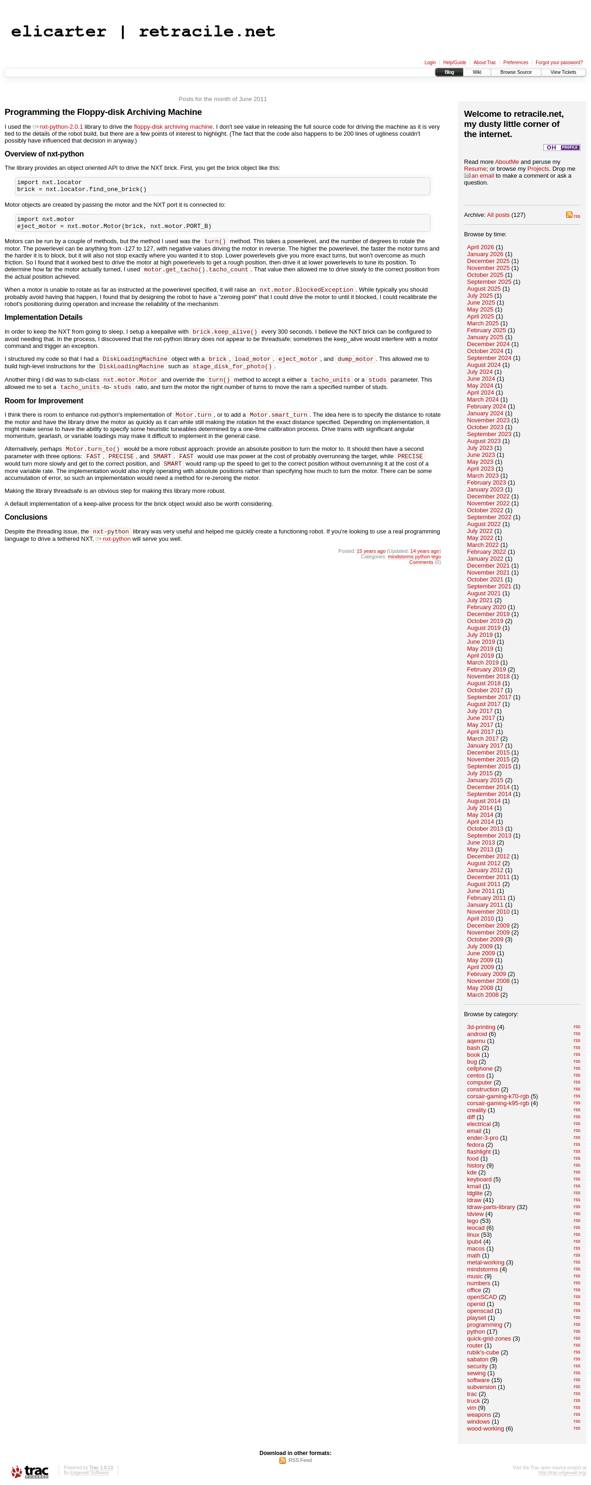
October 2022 (485, 510)
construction (483, 1089)
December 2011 (488, 877)
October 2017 (485, 690)
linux (473, 1234)
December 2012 (488, 856)
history (476, 1165)
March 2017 (483, 738)
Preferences (515, 62)
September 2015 (489, 766)
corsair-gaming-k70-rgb (498, 1096)
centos (476, 1075)
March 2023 (483, 475)
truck (473, 1400)
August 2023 (484, 440)
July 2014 (480, 807)
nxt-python (113, 556)
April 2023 (481, 468)
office (474, 1290)
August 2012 (484, 863)
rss (573, 216)
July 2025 (480, 295)
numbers (479, 1283)
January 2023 (485, 489)
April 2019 (481, 655)
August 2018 (484, 683)
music (475, 1276)
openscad (480, 1310)
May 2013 (480, 849)
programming (485, 1324)
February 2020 (487, 607)
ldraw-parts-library (491, 1207)
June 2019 (481, 641)
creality (476, 1110)
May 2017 (480, 724)
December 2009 (488, 925)
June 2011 (481, 890)
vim (471, 1407)
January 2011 (485, 904)
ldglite (475, 1193)
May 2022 (480, 537)
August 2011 (484, 883)
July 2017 (480, 710)
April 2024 (481, 392)
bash (473, 1047)
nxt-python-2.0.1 (58, 126)
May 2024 (480, 385)
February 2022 (487, 551)
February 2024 (487, 406)
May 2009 (480, 960)
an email (479, 175)
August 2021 (484, 593)
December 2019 (488, 614)
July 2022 (480, 530)
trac (472, 1393)
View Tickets (563, 72)
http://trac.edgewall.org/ (562, 1472)
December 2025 (488, 260)
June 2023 (481, 454)
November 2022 (488, 503)
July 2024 (480, 371)
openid (476, 1303)
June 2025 (481, 302)
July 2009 (480, 946)
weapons (479, 1414)
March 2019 (483, 662)
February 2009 (487, 973)
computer (479, 1082)
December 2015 (488, 752)
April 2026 (481, 247)
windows (478, 1421)
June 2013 (481, 842)
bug (472, 1061)
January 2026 (485, 254)
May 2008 (480, 987)
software (478, 1380)
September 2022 (489, 517)
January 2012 (485, 870)
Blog (449, 72)
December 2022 (488, 496)
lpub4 (474, 1241)
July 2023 (480, 447)
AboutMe (507, 161)
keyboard (479, 1179)
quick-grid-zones (489, 1338)
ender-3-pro (483, 1137)
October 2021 (485, 579)
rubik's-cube (483, 1352)
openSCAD (482, 1296)
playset (476, 1317)
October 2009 (485, 939)
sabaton (477, 1359)
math (474, 1255)
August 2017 (484, 704)
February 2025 (487, 330)
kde (472, 1172)
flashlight (479, 1151)
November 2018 (488, 676)
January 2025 (485, 337)
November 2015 (488, 759)
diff (471, 1117)
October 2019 (485, 620)
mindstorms (482, 1269)
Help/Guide (454, 62)
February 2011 (487, 897)
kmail (474, 1186)
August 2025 (484, 288)
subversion (481, 1386)
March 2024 (483, 399)
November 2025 (488, 267)
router (475, 1345)
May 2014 (480, 814)
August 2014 (484, 800)
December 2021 (488, 565)
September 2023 (489, 434)
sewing (476, 1373)
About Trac (485, 62)
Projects (538, 168)
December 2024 (488, 344)
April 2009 (481, 967)
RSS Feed (300, 1460)
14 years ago (425, 568)
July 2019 (480, 634)
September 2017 (489, 697)
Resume (475, 168)
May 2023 (480, 461)
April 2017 (481, 731)
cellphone (480, 1068)
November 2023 (488, 420)
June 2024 (481, 378)
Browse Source (516, 72)
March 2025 (483, 323)
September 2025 (489, 281)
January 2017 (485, 745)
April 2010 (481, 918)
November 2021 (488, 572)
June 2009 (481, 953)
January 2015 (485, 780)
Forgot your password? (559, 62)
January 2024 (485, 413)
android (477, 1033)
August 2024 (484, 364)
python (476, 1331)
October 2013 (485, 828)
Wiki (477, 72)
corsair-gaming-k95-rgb (498, 1103)
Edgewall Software (89, 1472)
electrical (479, 1123)
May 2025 (480, 309)
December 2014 (488, 787)
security (477, 1366)
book (473, 1054)
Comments (421, 579)
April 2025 (481, 316)
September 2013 (489, 835)
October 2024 (485, 350)
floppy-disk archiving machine (173, 126)
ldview (475, 1213)
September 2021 (489, 586)
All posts (498, 214)
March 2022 (483, 544)
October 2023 (485, 427)
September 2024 (489, 357)
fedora (475, 1144)
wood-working (485, 1428)
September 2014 (489, 793)
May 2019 (480, 648)
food (473, 1158)
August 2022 (484, 524)
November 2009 (488, 932)
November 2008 (488, 980)
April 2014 (481, 821)
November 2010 (488, 911)
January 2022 (485, 558)
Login (429, 62)
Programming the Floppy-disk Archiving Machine (103, 112)
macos (476, 1248)
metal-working (486, 1262)
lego (473, 1220)
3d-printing (481, 1027)
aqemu (476, 1040)
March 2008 (483, 994)
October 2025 (485, 274)
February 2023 (487, 482)
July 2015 (480, 773)
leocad (476, 1227)
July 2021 (480, 600)
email (474, 1130)
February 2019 (487, 669)
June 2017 (481, 717)
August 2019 (484, 627)
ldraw (474, 1200)
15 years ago (371, 568)
